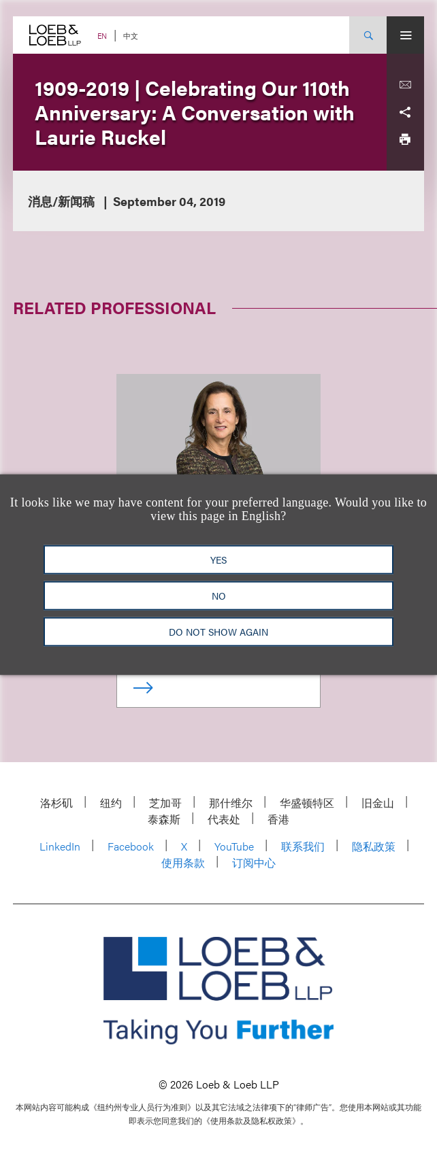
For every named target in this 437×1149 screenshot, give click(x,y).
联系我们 (303, 846)
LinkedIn (59, 846)
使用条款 (183, 862)
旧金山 (377, 802)
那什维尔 (231, 802)
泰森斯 (164, 819)
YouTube (234, 846)
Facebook (131, 846)
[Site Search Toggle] (368, 35)
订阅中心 (254, 862)
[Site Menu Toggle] (405, 35)
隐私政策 (373, 846)
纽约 (111, 802)
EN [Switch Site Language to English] (102, 36)
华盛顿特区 (307, 802)
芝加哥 (165, 802)
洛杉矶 (56, 802)
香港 (278, 819)
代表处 (224, 819)
